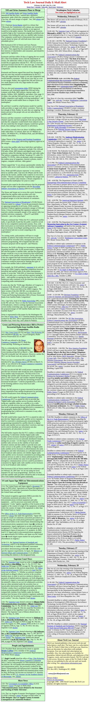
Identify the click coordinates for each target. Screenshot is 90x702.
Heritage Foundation (71, 295)
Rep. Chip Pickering (34, 332)
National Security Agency (67, 129)
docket (32, 598)
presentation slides (21, 88)
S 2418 (27, 360)
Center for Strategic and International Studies (63, 297)
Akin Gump (51, 596)
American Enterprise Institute (72, 200)
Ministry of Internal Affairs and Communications (21, 552)
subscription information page (71, 663)
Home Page (30, 7)
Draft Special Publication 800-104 (61, 628)
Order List (5, 566)
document (35, 486)
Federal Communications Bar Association (63, 79)
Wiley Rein (14, 317)
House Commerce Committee (13, 341)
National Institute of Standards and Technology (67, 625)
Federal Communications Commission (61, 246)
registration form (67, 86)
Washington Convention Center (76, 238)
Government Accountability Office (21, 684)
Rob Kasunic (82, 332)
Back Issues (52, 7)
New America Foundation (78, 348)
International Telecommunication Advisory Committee (66, 182)
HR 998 (23, 348)
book (63, 309)
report (11, 686)
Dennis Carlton (7, 651)
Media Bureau (80, 512)
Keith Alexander (60, 127)
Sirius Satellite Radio (30, 13)
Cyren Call (52, 358)
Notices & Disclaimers (55, 680)
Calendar (38, 7)
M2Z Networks (68, 356)
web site (59, 100)
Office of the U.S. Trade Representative (19, 514)
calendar (63, 22)
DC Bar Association (76, 318)
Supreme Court (14, 562)
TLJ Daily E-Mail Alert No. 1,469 (71, 270)
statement (30, 267)
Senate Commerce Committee (31, 364)
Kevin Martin (17, 25)
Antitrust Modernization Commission (18, 652)
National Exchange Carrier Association (61, 402)
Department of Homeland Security (59, 125)
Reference (60, 7)
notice (73, 47)
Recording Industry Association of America (20, 187)
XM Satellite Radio (12, 13)
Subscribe (45, 7)
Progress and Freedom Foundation (28, 139)
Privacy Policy (52, 678)
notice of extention (79, 502)
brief (34, 570)
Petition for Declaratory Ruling (58, 376)
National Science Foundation (76, 41)
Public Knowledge (28, 301)
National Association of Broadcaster (17, 202)
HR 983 (16, 334)
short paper (16, 141)
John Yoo (65, 307)
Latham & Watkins (61, 177)
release (38, 19)
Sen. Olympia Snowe (19, 362)
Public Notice (52, 392)
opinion (23, 624)
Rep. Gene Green (11, 332)
